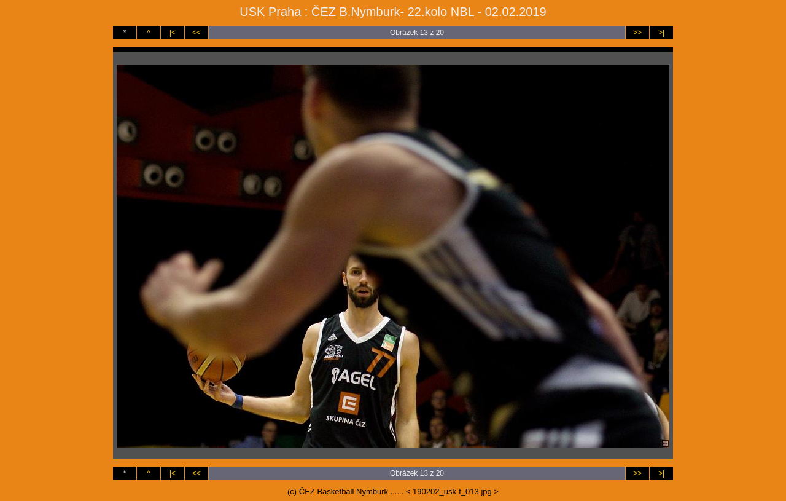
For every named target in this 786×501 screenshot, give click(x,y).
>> (637, 32)
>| (661, 32)
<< (196, 32)
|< (172, 32)
